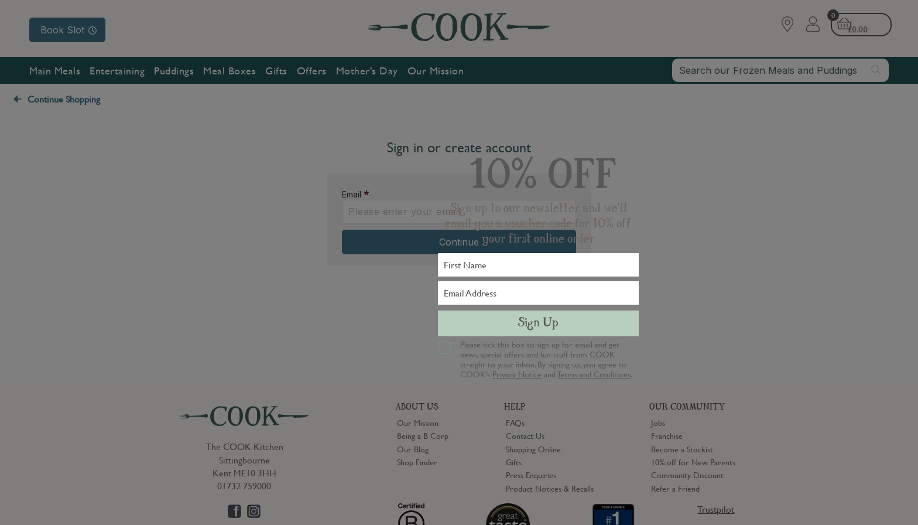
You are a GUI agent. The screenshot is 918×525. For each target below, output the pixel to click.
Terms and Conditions (594, 374)
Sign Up (538, 323)
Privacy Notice (517, 374)
